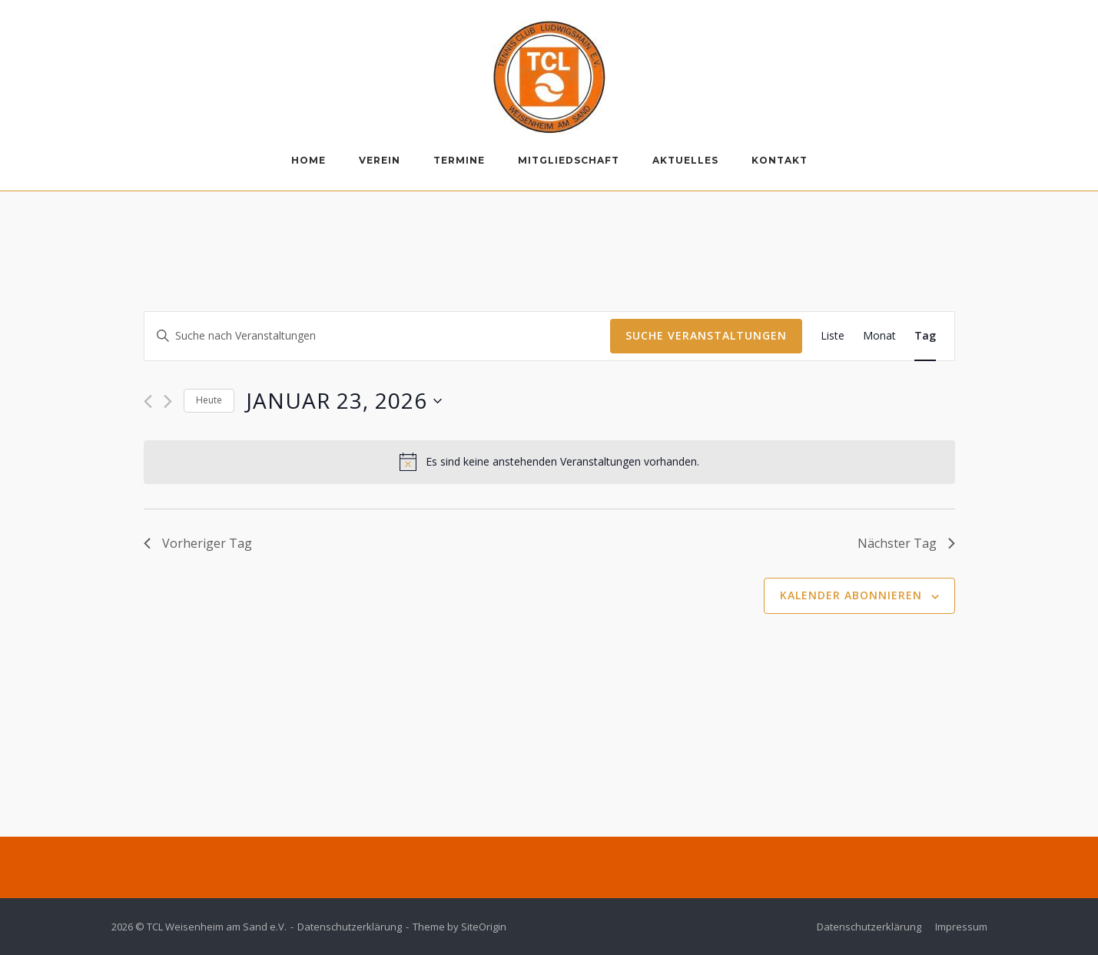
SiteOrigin (483, 926)
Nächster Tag (906, 543)
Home (308, 160)
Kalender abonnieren (851, 595)
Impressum (961, 926)
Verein (379, 160)
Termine (459, 160)
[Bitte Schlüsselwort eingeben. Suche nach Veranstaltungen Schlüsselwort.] (377, 336)
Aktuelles (685, 160)
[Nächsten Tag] (168, 401)
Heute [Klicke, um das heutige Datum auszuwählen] (209, 399)
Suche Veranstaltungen (706, 335)
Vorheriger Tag (198, 543)
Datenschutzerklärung (349, 926)
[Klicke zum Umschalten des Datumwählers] (344, 401)
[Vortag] (148, 401)
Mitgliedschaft (568, 160)
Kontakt (779, 160)
